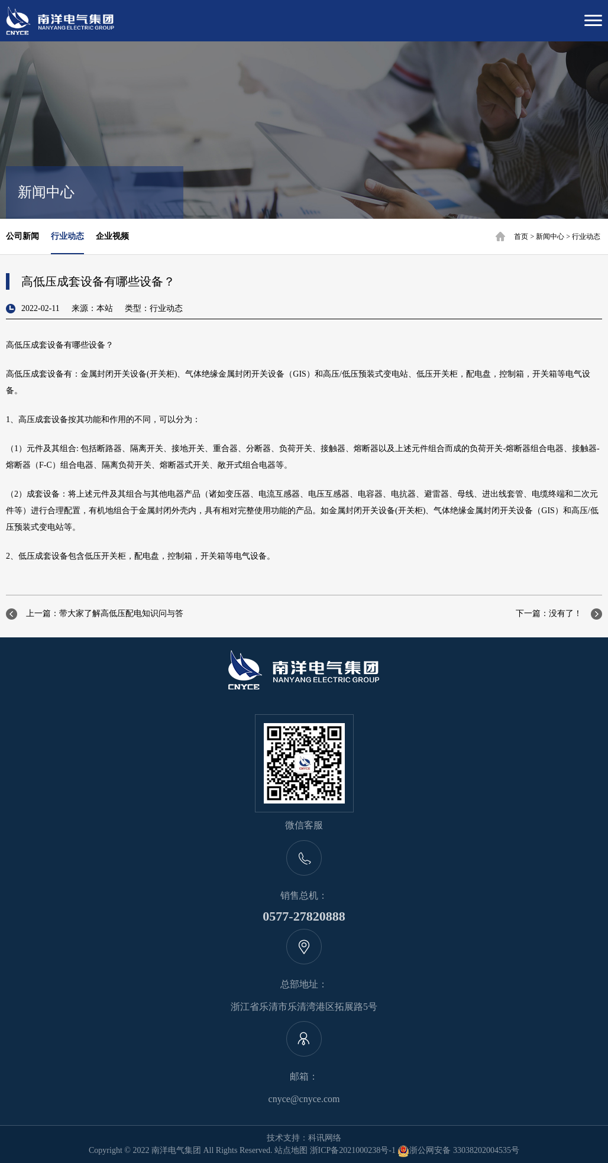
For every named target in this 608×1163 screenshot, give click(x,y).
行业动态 (586, 236)
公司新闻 (22, 236)
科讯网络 (324, 1137)
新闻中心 (550, 236)
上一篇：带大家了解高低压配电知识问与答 (104, 613)
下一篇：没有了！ (549, 613)
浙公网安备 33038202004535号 (458, 1150)
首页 (521, 236)
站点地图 (291, 1150)
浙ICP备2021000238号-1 (353, 1150)
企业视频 (112, 236)
